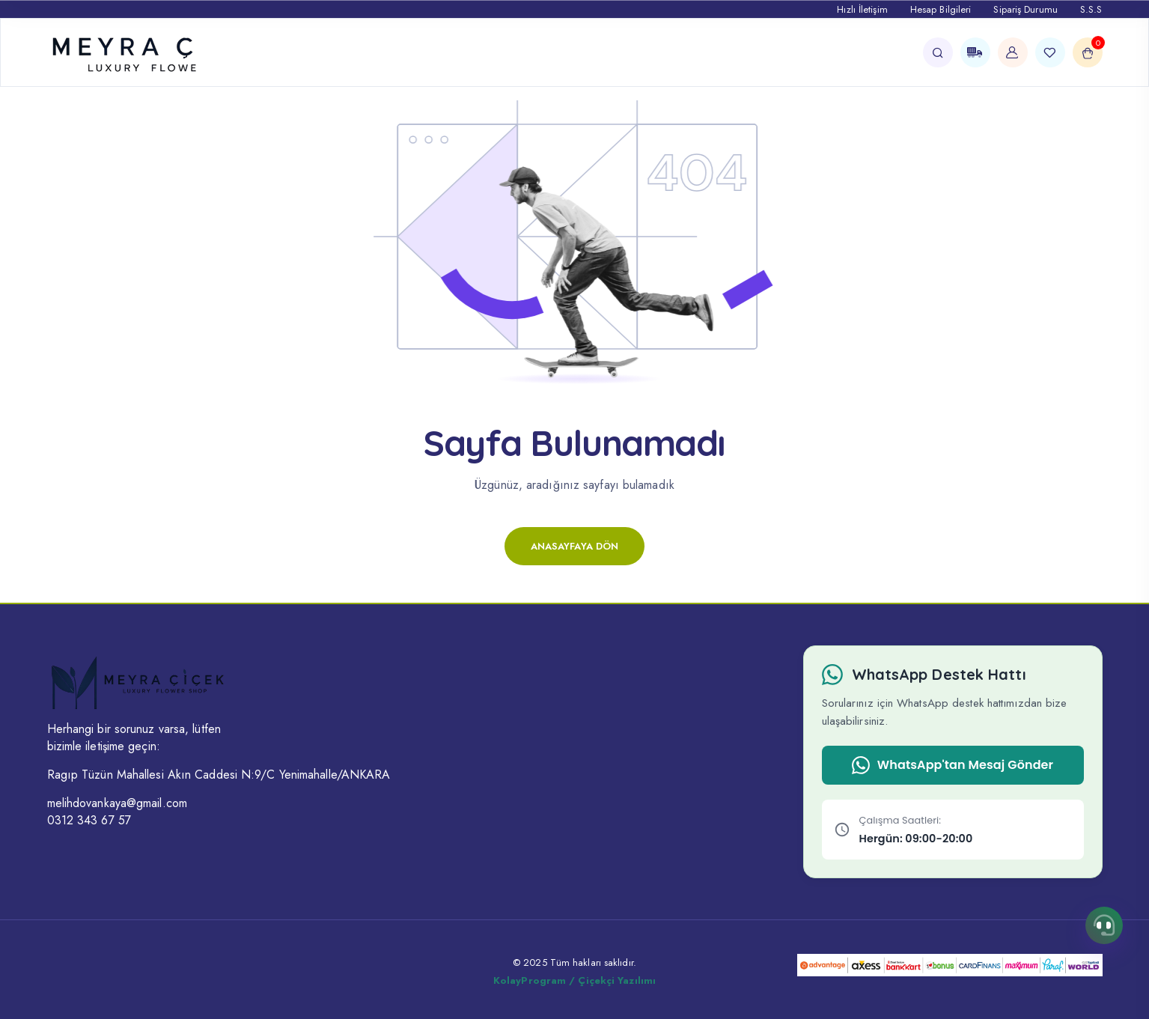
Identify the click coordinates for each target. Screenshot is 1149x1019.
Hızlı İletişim (862, 9)
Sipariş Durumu (1025, 9)
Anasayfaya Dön (574, 546)
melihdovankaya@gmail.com (117, 803)
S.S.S (1091, 9)
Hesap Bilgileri (941, 9)
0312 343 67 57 (89, 820)
